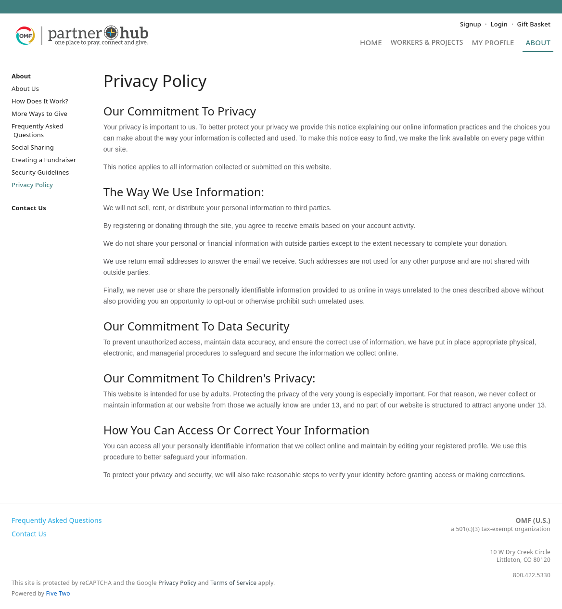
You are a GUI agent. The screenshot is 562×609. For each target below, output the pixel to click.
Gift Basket (533, 24)
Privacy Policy (32, 184)
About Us (25, 88)
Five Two (58, 593)
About (537, 43)
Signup (470, 24)
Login (499, 24)
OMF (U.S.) (533, 520)
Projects (427, 45)
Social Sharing (33, 147)
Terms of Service (233, 583)
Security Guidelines (40, 172)
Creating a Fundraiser (44, 159)
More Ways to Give (39, 113)
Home (371, 43)
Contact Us (29, 207)
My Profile (493, 43)
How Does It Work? (40, 101)
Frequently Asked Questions (38, 130)
